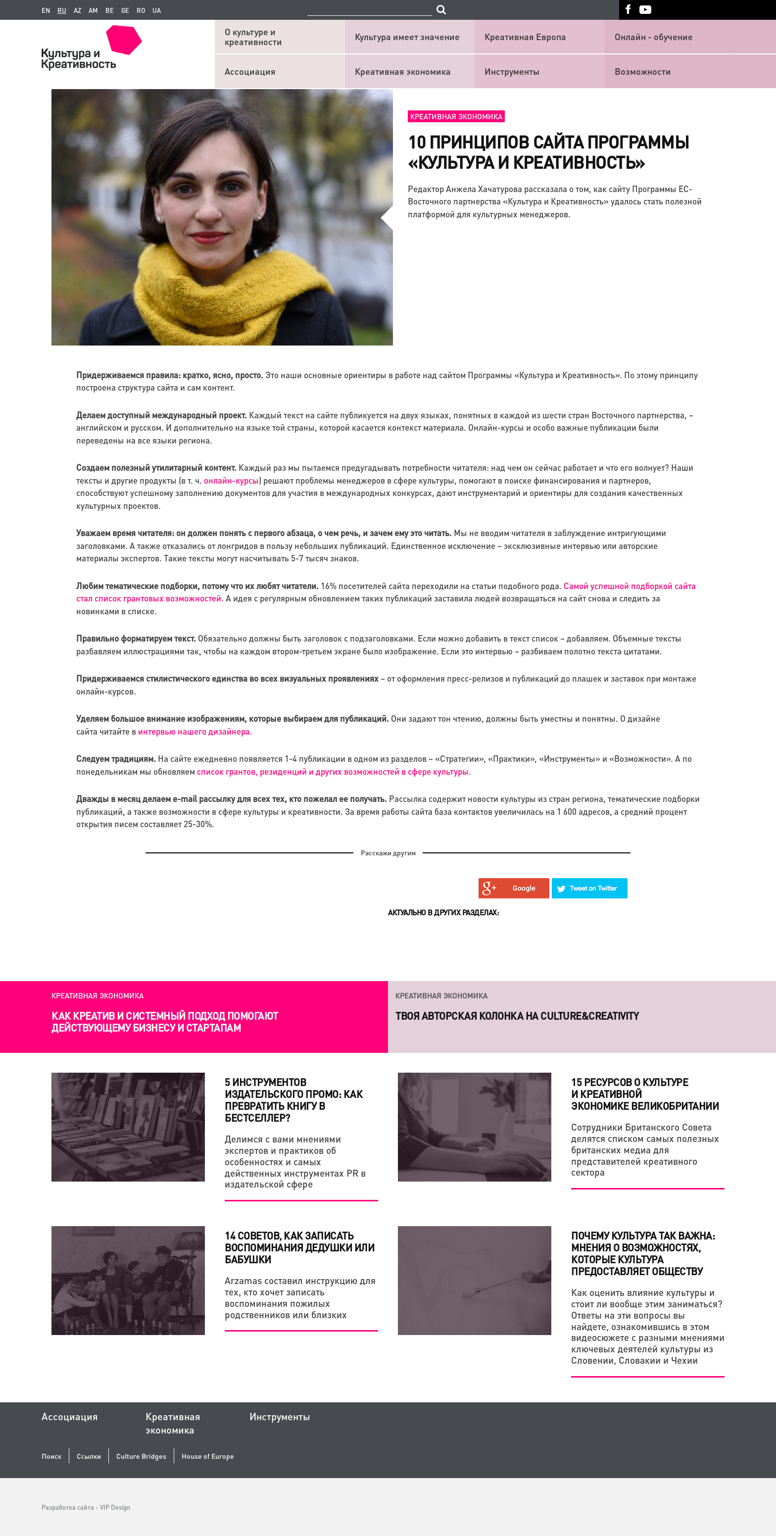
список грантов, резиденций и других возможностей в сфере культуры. (334, 771)
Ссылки (89, 1456)
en (46, 10)
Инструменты (512, 71)
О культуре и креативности (253, 36)
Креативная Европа (525, 36)
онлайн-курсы (231, 480)
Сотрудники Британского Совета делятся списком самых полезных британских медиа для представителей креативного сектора (645, 1149)
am (93, 10)
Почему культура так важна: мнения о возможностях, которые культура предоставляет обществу (643, 1253)
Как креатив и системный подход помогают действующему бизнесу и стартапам (164, 1021)
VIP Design (115, 1507)
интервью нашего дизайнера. (195, 731)
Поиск (51, 1456)
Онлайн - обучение (654, 36)
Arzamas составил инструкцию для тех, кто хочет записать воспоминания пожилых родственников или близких (300, 1297)
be (109, 10)
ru (61, 10)
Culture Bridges (141, 1456)
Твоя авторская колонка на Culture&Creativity (516, 1015)
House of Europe (208, 1456)
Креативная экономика (403, 71)
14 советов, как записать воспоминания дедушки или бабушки (299, 1247)
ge (125, 10)
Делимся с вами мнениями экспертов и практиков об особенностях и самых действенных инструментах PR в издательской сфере (295, 1161)
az (77, 10)
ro (141, 10)
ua (156, 10)
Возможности (643, 71)
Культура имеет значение (407, 36)
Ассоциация (250, 71)
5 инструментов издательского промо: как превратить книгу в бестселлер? (293, 1100)
